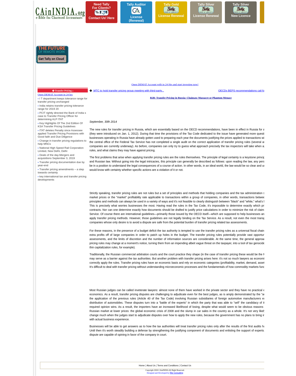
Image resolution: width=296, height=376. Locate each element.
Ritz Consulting (176, 373)
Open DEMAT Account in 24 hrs (55, 94)
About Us (150, 365)
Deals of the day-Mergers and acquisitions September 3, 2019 (56, 157)
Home (142, 365)
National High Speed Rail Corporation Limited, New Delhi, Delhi (61, 149)
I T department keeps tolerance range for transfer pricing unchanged (62, 100)
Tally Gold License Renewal (171, 10)
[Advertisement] (16, 60)
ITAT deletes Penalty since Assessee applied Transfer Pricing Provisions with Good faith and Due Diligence (61, 133)
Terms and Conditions (167, 365)
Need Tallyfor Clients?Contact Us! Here (101, 11)
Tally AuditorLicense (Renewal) (136, 12)
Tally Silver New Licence (241, 10)
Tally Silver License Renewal (206, 10)
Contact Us (185, 365)
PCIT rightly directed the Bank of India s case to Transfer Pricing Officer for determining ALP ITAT (62, 116)
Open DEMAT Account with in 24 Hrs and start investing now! (165, 84)
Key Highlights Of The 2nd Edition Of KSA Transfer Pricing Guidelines (60, 125)
